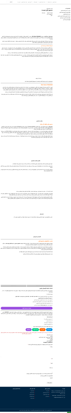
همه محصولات (49, 2)
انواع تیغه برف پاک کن (66, 19)
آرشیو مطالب (34, 2)
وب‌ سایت (51, 367)
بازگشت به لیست (50, 338)
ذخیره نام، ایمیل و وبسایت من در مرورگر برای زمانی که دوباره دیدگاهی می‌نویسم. (39, 373)
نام (52, 358)
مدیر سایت (43, 12)
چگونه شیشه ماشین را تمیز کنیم (65, 17)
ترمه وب (20, 410)
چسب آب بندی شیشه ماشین (65, 10)
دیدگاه (51, 346)
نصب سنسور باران (50, 334)
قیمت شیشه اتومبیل (24, 2)
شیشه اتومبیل (54, 2)
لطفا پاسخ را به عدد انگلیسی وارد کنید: (46, 375)
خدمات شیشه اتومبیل (41, 2)
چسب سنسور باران (50, 8)
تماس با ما (19, 2)
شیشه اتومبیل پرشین (16, 388)
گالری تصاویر (30, 2)
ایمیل (51, 363)
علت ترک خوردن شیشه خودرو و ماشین (64, 16)
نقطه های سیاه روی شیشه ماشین (64, 12)
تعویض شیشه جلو (46, 243)
